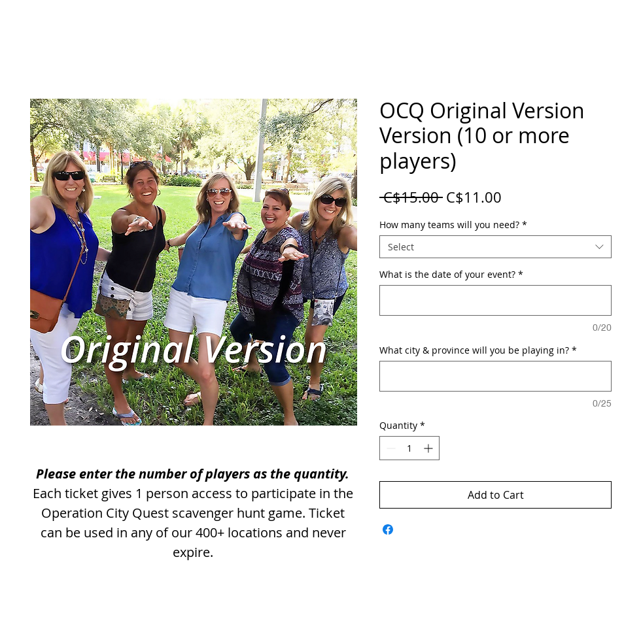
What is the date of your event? (451, 274)
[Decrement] (389, 448)
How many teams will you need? (453, 224)
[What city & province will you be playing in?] (495, 376)
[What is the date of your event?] (495, 300)
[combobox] (495, 246)
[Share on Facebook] (388, 529)
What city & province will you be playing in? (478, 350)
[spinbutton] (409, 448)
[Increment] (429, 448)
